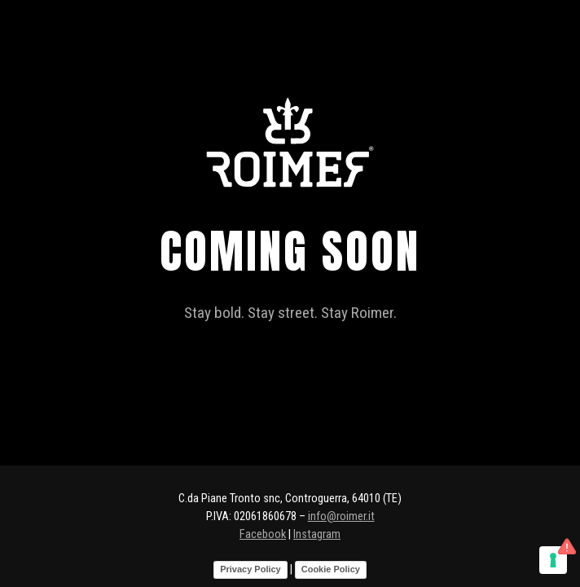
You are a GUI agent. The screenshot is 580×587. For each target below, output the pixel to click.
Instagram (317, 534)
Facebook (262, 534)
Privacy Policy (250, 569)
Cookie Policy (330, 569)
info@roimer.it (341, 516)
